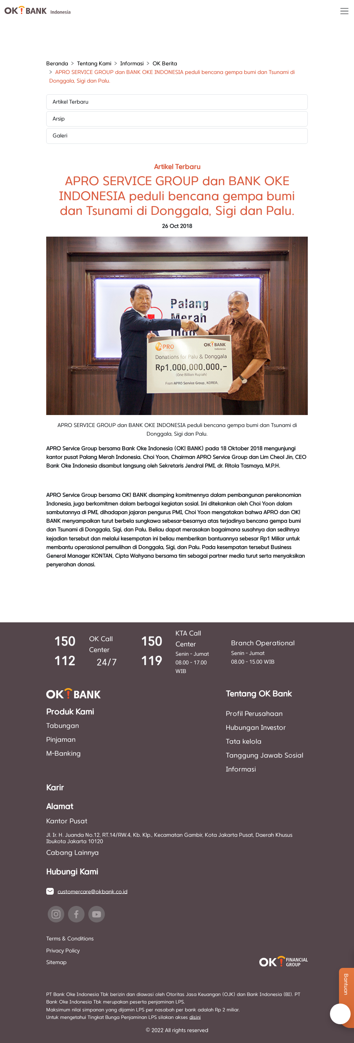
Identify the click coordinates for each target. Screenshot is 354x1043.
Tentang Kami (94, 63)
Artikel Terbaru (70, 102)
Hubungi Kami (72, 872)
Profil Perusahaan (254, 714)
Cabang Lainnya (72, 853)
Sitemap (56, 962)
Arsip (59, 119)
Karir (55, 787)
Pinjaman (61, 740)
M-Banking (63, 754)
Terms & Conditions (70, 939)
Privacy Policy (63, 951)
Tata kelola (244, 742)
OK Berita (165, 63)
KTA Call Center (188, 639)
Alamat (59, 806)
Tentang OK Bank (259, 694)
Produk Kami (70, 712)
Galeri (60, 136)
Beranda (57, 63)
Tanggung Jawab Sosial (264, 755)
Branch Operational (263, 643)
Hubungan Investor (256, 728)
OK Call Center (101, 644)
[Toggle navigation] (344, 11)
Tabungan (62, 726)
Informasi (132, 63)
